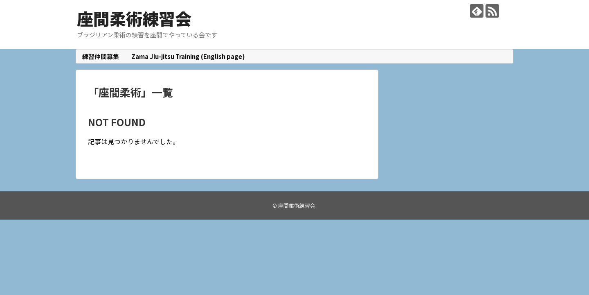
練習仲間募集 (100, 56)
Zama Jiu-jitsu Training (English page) (188, 56)
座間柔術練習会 (134, 18)
